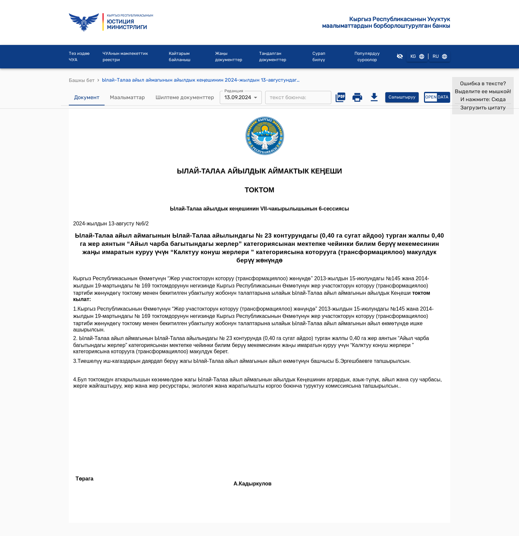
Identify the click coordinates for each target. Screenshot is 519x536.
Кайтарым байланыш (179, 56)
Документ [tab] (87, 97)
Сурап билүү (318, 56)
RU (439, 56)
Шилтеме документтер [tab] (184, 97)
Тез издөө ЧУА (79, 56)
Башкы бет (82, 80)
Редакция (233, 90)
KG (417, 56)
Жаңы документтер (228, 56)
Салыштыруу (402, 97)
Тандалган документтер (272, 56)
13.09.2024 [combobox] (237, 97)
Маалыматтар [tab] (127, 97)
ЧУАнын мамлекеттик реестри (125, 56)
